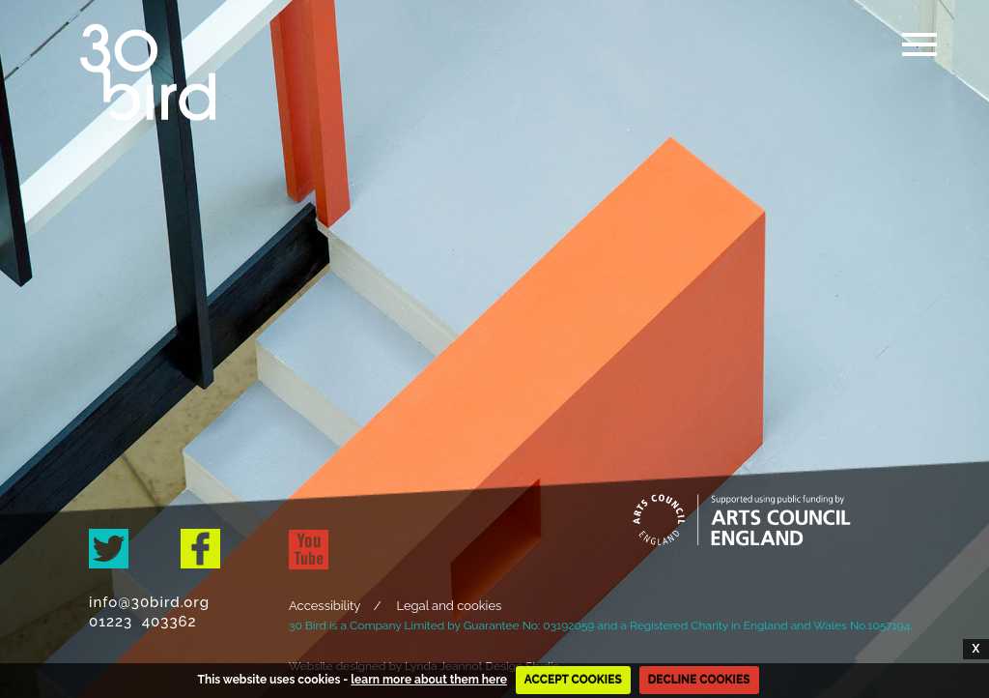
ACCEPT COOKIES (573, 679)
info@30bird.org (154, 602)
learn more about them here (429, 679)
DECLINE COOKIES (699, 679)
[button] (917, 68)
